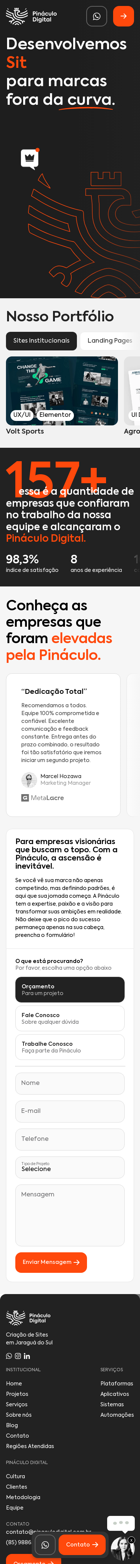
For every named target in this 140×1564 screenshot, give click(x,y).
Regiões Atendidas (30, 1446)
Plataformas (116, 1384)
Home (14, 1384)
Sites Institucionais (41, 341)
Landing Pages (110, 341)
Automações (117, 1415)
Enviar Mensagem (51, 1262)
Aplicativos (114, 1394)
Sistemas (112, 1404)
